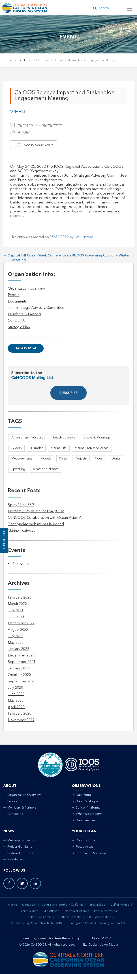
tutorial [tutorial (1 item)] (115, 458)
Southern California (38, 917)
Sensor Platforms (88, 807)
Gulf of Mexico (119, 904)
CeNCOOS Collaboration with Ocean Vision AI (45, 518)
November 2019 (21, 720)
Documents (17, 301)
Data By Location (88, 840)
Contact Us (16, 321)
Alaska (12, 904)
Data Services (85, 820)
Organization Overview (26, 288)
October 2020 (19, 675)
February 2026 (19, 597)
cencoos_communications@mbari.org (51, 938)
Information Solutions (91, 853)
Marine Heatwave (21, 531)
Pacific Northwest (106, 911)
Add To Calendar (33, 144)
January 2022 (18, 649)
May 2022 (16, 643)
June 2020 (16, 694)
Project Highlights (19, 846)
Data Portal (26, 348)
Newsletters (15, 859)
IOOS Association (99, 917)
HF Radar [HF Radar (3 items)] (36, 448)
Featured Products (20, 853)
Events (22, 60)
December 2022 (21, 623)
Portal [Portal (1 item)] (63, 458)
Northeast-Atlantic (76, 911)
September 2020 (21, 681)
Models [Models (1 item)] (46, 458)
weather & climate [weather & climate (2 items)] (45, 469)
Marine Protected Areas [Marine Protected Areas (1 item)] (92, 448)
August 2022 (18, 630)
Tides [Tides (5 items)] (99, 458)
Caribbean (29, 904)
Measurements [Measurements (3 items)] (21, 458)
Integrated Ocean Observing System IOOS (99, 923)
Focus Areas (85, 846)
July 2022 (15, 636)
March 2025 (17, 604)
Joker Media (109, 944)
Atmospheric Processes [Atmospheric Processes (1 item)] (28, 437)
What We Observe (89, 813)
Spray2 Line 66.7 (21, 505)
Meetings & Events (20, 840)
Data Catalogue (87, 801)
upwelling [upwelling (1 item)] (18, 469)
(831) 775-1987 (98, 938)
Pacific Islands (28, 911)
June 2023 (16, 617)
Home (8, 60)
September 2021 (21, 662)
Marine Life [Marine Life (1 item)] (59, 448)
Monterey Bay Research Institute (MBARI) (38, 923)
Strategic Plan (19, 327)
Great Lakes (97, 904)
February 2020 (19, 714)
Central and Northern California (62, 904)
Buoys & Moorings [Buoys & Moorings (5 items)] (96, 437)
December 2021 (21, 655)
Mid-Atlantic (51, 911)
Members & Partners (24, 314)
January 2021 (18, 668)
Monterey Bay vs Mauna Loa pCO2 (36, 511)
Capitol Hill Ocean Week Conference (34, 255)
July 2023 (15, 610)
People (13, 295)
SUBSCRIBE (68, 393)
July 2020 (15, 688)
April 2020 (16, 707)
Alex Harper (84, 237)
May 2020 (16, 701)
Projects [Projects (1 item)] (81, 458)
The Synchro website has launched (36, 524)
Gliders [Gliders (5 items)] (16, 448)
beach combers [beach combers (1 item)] (64, 437)
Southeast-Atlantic (69, 917)
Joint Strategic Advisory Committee (36, 308)
